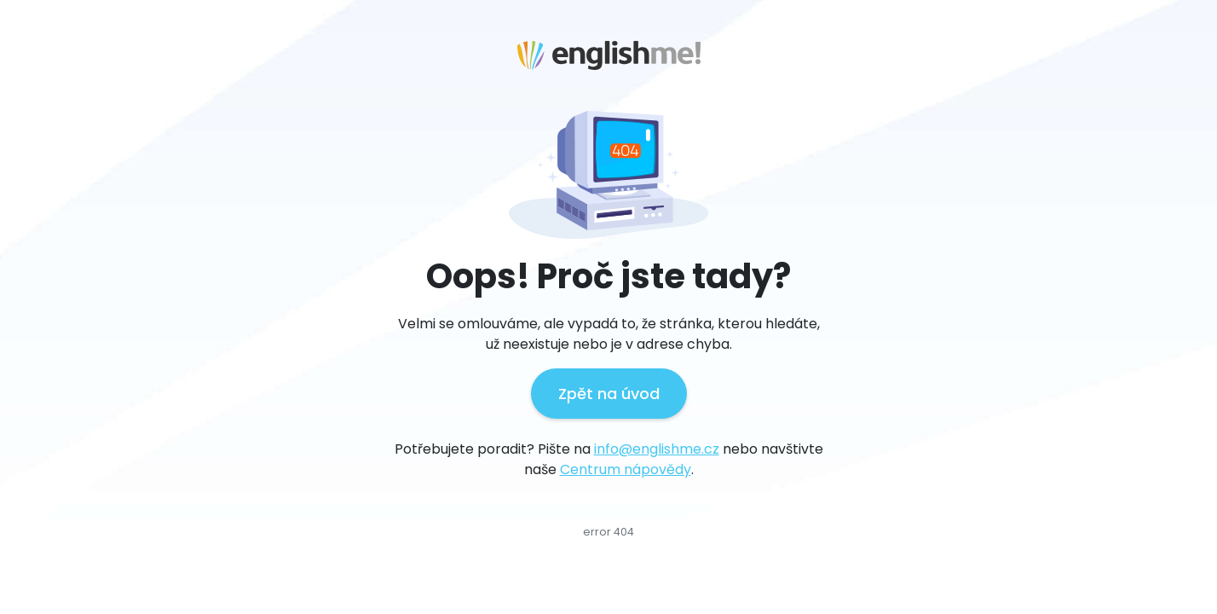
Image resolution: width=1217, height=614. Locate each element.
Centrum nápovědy (625, 469)
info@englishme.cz (656, 449)
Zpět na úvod (609, 393)
